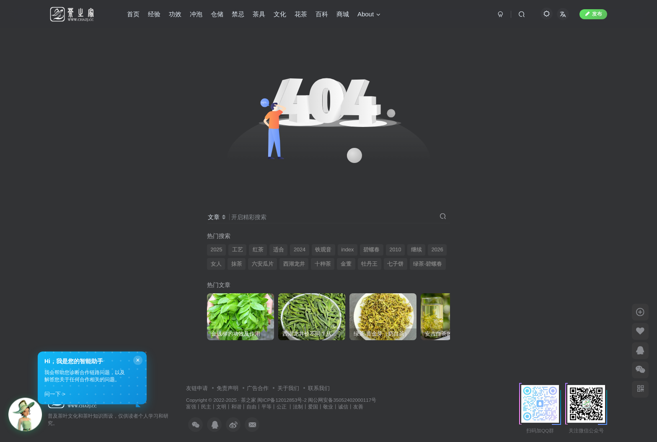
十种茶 (323, 264)
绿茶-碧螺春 (427, 264)
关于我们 (288, 388)
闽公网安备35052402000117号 (342, 400)
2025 (216, 250)
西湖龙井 (294, 264)
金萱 (346, 264)
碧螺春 (371, 250)
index (347, 250)
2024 (299, 250)
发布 (593, 14)
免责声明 (227, 388)
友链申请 (197, 388)
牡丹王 (369, 264)
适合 (278, 250)
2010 (395, 250)
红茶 (258, 250)
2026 (437, 250)
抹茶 (236, 264)
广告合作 (258, 388)
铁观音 (323, 250)
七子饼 (395, 264)
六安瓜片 (263, 264)
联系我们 (319, 388)
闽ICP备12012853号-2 (282, 400)
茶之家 (248, 400)
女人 (216, 264)
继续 (416, 250)
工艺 (237, 250)
